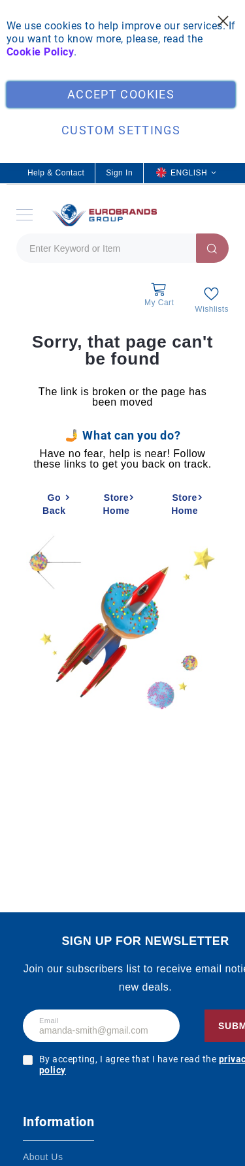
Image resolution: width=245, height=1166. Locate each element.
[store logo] (103, 214)
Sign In (119, 172)
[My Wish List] (212, 300)
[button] (186, 173)
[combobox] (122, 248)
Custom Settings (120, 130)
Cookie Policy (40, 52)
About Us (43, 1157)
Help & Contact (55, 172)
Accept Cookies (120, 94)
